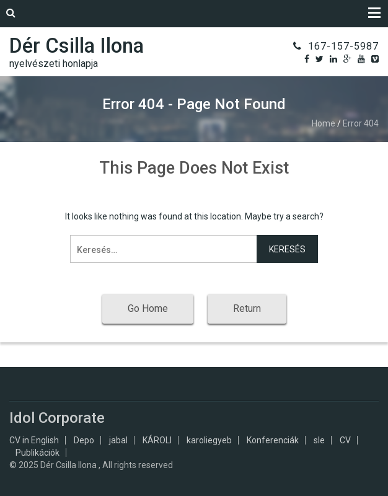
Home (323, 123)
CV (345, 440)
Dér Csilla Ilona (76, 45)
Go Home (148, 308)
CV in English (34, 440)
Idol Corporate (57, 418)
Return (247, 308)
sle (319, 440)
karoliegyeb (209, 440)
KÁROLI (157, 440)
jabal (118, 440)
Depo (84, 440)
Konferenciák (273, 440)
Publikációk (37, 452)
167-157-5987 (343, 46)
